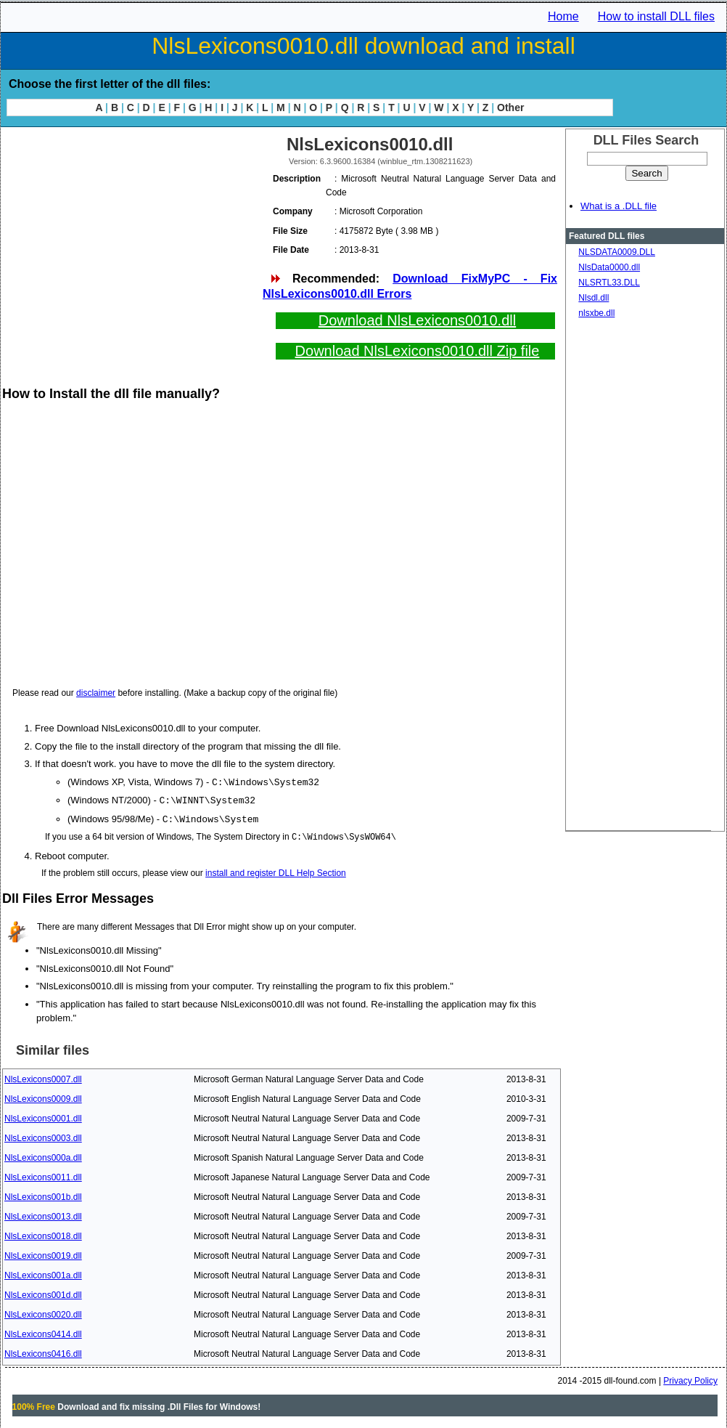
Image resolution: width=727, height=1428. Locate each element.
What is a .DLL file (618, 205)
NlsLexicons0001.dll (43, 1116)
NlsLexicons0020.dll (43, 1312)
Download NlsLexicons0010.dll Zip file (417, 351)
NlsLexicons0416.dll (43, 1352)
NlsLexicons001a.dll (43, 1273)
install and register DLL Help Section (275, 871)
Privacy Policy (690, 1379)
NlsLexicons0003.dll (43, 1136)
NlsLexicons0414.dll (43, 1332)
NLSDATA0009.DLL (616, 252)
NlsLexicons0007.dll (43, 1077)
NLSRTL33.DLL (609, 282)
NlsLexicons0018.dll (43, 1234)
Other (510, 107)
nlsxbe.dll (596, 313)
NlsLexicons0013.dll (43, 1214)
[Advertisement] (131, 232)
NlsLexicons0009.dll (43, 1097)
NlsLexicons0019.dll (43, 1254)
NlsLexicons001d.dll (43, 1293)
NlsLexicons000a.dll (43, 1156)
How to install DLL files (656, 16)
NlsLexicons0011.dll (43, 1175)
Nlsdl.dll (593, 298)
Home (563, 16)
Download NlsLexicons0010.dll (417, 320)
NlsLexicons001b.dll (43, 1195)
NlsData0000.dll (609, 267)
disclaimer (95, 693)
